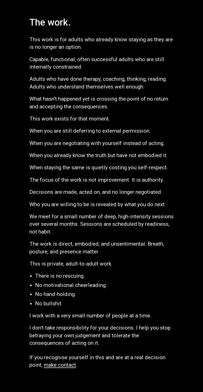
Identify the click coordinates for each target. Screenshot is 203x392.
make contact (60, 365)
